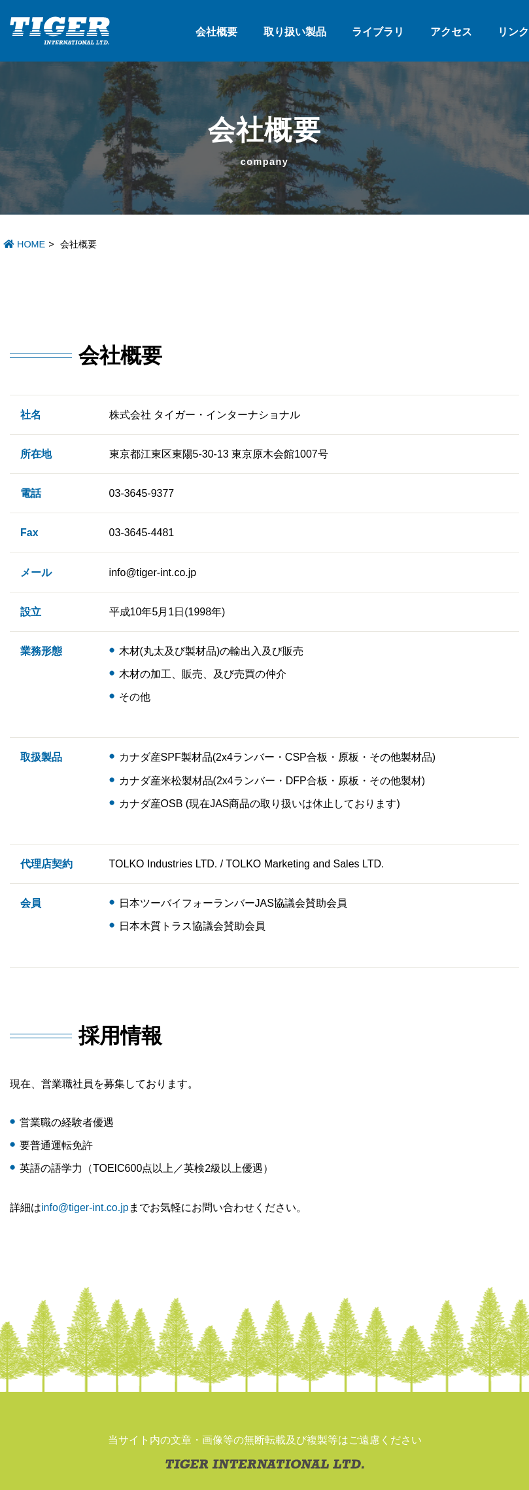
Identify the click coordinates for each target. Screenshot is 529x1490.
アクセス (451, 31)
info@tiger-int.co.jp (85, 1207)
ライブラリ (378, 31)
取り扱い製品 (295, 31)
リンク (513, 31)
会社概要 (216, 31)
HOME (24, 244)
